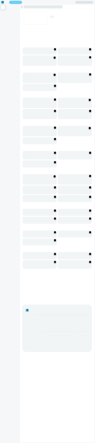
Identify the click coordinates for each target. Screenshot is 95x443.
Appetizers (4, 12)
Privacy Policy (54, 419)
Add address (85, 14)
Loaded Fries (5, 24)
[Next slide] (90, 35)
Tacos (3, 15)
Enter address (16, 2)
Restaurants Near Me (60, 422)
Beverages (4, 37)
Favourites (4, 21)
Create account (69, 2)
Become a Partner (40, 406)
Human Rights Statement (75, 419)
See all (81, 345)
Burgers (3, 18)
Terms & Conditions (63, 419)
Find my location (30, 2)
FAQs (66, 408)
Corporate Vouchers (55, 410)
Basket (3, 28)
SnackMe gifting (54, 406)
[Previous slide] (86, 35)
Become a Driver (40, 408)
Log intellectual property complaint (73, 410)
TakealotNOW (70, 422)
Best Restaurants (49, 422)
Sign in (84, 2)
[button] (22, 6)
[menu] (6, 2)
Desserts (4, 34)
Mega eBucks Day (54, 408)
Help (66, 406)
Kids (3, 31)
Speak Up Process (39, 422)
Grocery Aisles (78, 422)
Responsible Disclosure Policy (42, 419)
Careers (37, 410)
